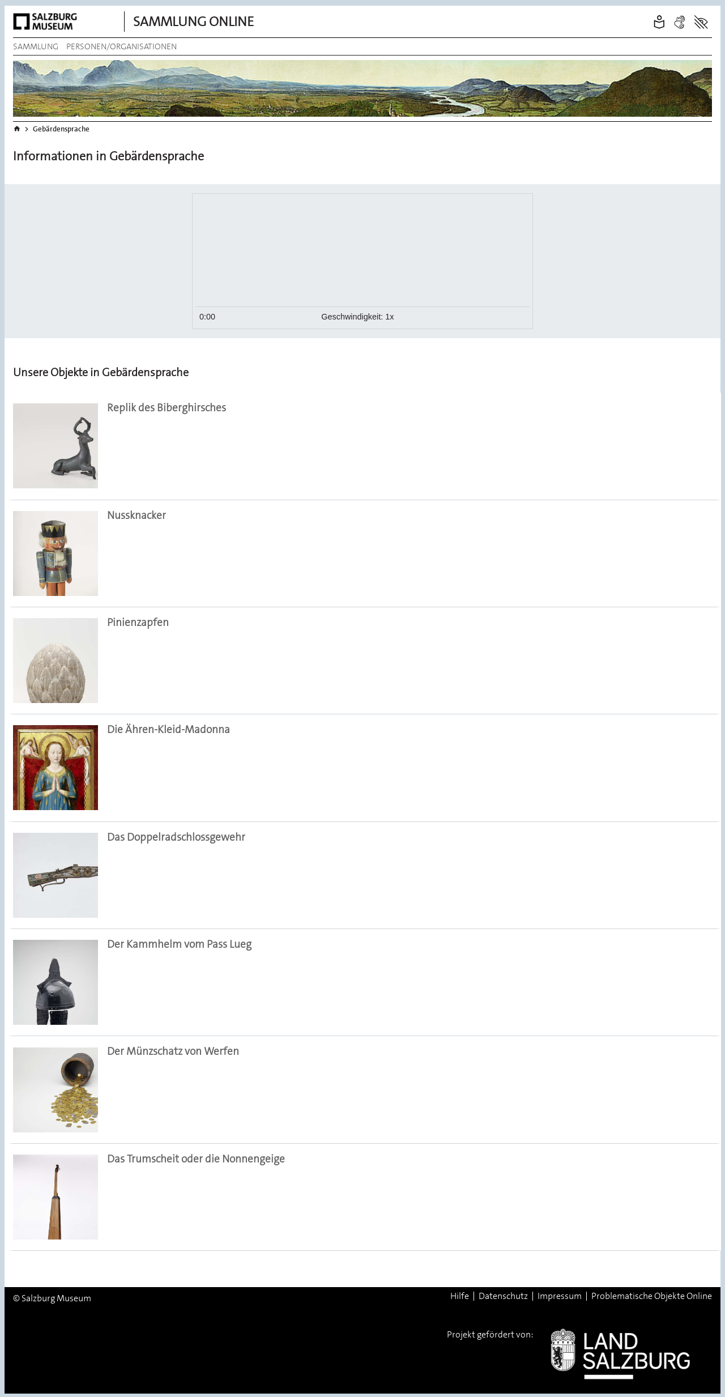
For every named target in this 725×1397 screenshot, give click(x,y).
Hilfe (459, 1296)
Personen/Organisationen (121, 46)
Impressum (560, 1296)
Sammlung (35, 46)
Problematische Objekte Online (651, 1296)
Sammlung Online (193, 21)
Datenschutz (503, 1296)
